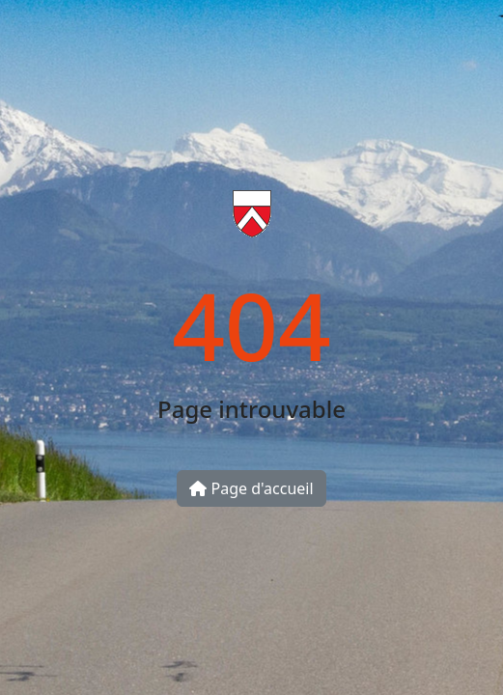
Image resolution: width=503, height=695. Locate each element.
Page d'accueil (251, 488)
